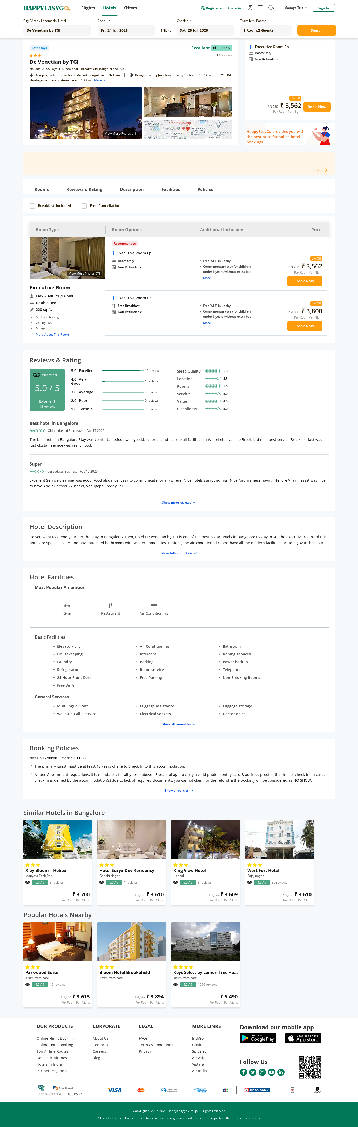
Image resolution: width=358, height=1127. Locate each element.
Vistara (198, 1064)
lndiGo (198, 1038)
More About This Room (52, 334)
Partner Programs (52, 1070)
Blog (96, 1057)
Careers (99, 1051)
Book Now (317, 106)
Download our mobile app (277, 1027)
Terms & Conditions (156, 1044)
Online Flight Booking (55, 1038)
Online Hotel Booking (55, 1044)
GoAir (197, 1044)
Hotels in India (49, 1064)
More (100, 80)
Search (317, 30)
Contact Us (102, 1044)
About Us (101, 1038)
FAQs (143, 1038)
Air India (199, 1070)
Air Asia (198, 1057)
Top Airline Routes (53, 1051)
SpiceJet (199, 1051)
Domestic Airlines (52, 1057)
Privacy (145, 1051)
